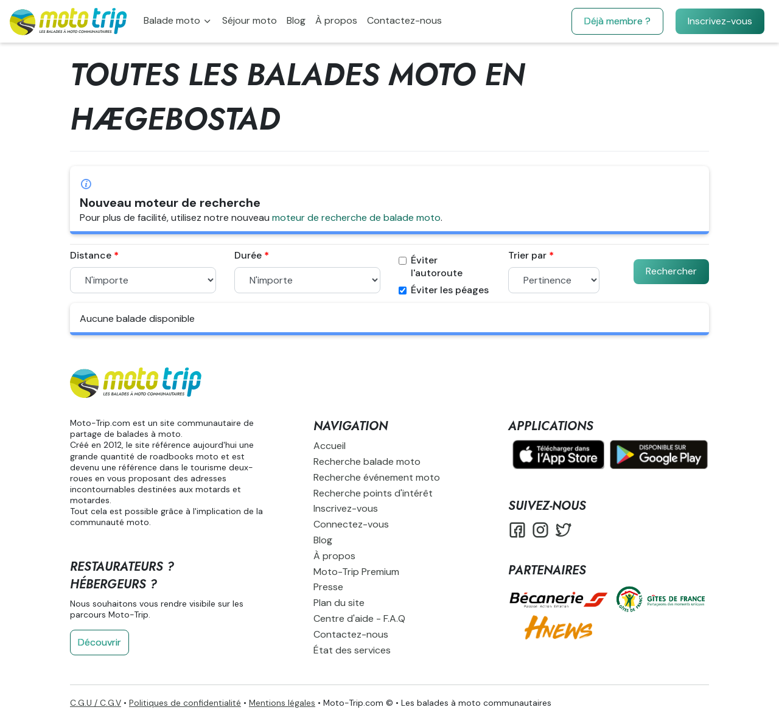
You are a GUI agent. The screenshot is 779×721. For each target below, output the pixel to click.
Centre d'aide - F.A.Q (359, 618)
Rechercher (671, 271)
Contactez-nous (404, 20)
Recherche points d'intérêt (373, 493)
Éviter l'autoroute (431, 266)
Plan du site (339, 602)
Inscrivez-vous (720, 21)
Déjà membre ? (617, 21)
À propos (336, 20)
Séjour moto (249, 20)
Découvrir (99, 642)
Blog (296, 20)
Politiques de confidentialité (185, 702)
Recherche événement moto (376, 477)
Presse (328, 586)
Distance (90, 255)
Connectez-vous (351, 524)
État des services (352, 650)
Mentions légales (282, 702)
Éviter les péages (444, 290)
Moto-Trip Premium (356, 571)
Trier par (527, 255)
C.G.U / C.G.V (95, 702)
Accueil (329, 445)
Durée (248, 255)
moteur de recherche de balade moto (356, 217)
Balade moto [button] (173, 20)
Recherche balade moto (367, 461)
